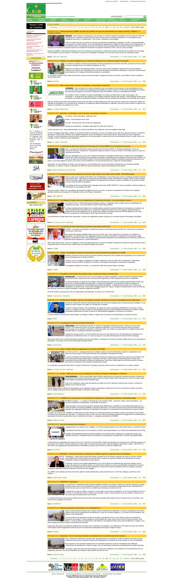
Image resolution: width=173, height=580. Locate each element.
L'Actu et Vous (36, 26)
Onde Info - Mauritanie (60, 56)
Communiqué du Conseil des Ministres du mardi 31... (34, 43)
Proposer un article (138, 1)
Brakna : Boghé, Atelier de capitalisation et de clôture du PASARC (76, 349)
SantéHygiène (30, 20)
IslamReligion (123, 20)
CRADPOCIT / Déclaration (63, 482)
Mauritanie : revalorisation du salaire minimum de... (34, 36)
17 (110, 27)
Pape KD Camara (58, 554)
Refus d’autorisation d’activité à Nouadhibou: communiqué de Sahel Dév (79, 85)
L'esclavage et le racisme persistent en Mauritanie (71, 323)
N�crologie (38, 186)
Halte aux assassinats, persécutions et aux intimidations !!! (74, 508)
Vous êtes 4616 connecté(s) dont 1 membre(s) (60, 16)
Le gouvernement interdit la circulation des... (33, 40)
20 (120, 27)
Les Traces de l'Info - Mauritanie (63, 222)
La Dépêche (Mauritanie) (60, 109)
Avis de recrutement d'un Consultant (66, 424)
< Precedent (53, 27)
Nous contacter (58, 574)
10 (85, 27)
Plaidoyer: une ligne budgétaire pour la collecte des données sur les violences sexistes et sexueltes (88, 61)
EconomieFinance (53, 20)
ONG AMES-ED (57, 196)
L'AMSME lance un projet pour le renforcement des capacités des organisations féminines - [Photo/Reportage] (92, 398)
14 (99, 27)
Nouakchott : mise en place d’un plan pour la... (34, 54)
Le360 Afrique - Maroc (60, 477)
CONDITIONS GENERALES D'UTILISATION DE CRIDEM (83, 574)
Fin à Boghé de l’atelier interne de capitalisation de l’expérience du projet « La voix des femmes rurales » (90, 200)
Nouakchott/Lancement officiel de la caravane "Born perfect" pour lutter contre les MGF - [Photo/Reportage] (91, 174)
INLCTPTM (56, 449)
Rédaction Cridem (58, 420)
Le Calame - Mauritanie (60, 142)
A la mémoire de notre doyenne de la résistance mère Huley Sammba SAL (79, 226)
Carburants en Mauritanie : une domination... (34, 47)
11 (89, 27)
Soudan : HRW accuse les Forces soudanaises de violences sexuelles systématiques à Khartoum (87, 373)
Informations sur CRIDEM (111, 574)
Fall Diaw (56, 81)
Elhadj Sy (56, 531)
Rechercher (115, 16)
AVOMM (55, 248)
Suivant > (126, 27)
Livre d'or (38, 196)
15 (103, 27)
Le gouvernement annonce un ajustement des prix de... (34, 50)
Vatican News (57, 345)
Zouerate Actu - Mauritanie (61, 296)
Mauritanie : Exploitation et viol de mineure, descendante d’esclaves (77, 113)
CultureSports (76, 20)
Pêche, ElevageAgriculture (101, 20)
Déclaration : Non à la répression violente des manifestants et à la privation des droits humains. (87, 536)
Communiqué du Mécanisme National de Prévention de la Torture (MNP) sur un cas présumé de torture (89, 146)
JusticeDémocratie (66, 20)
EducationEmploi (88, 20)
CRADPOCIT (57, 504)
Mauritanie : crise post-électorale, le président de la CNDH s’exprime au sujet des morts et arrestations (89, 454)
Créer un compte (111, 1)
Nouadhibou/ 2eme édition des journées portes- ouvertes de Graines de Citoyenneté (83, 274)
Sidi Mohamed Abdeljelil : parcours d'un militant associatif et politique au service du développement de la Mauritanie (94, 300)
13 (96, 27)
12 (92, 27)
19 (117, 27)
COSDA (55, 269)
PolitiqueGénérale (42, 20)
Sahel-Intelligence (58, 394)
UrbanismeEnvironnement (113, 20)
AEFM (55, 318)
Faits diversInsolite (136, 20)
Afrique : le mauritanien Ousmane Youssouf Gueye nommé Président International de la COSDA (87, 253)
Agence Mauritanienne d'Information (64, 170)
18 (113, 27)
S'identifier (124, 1)
